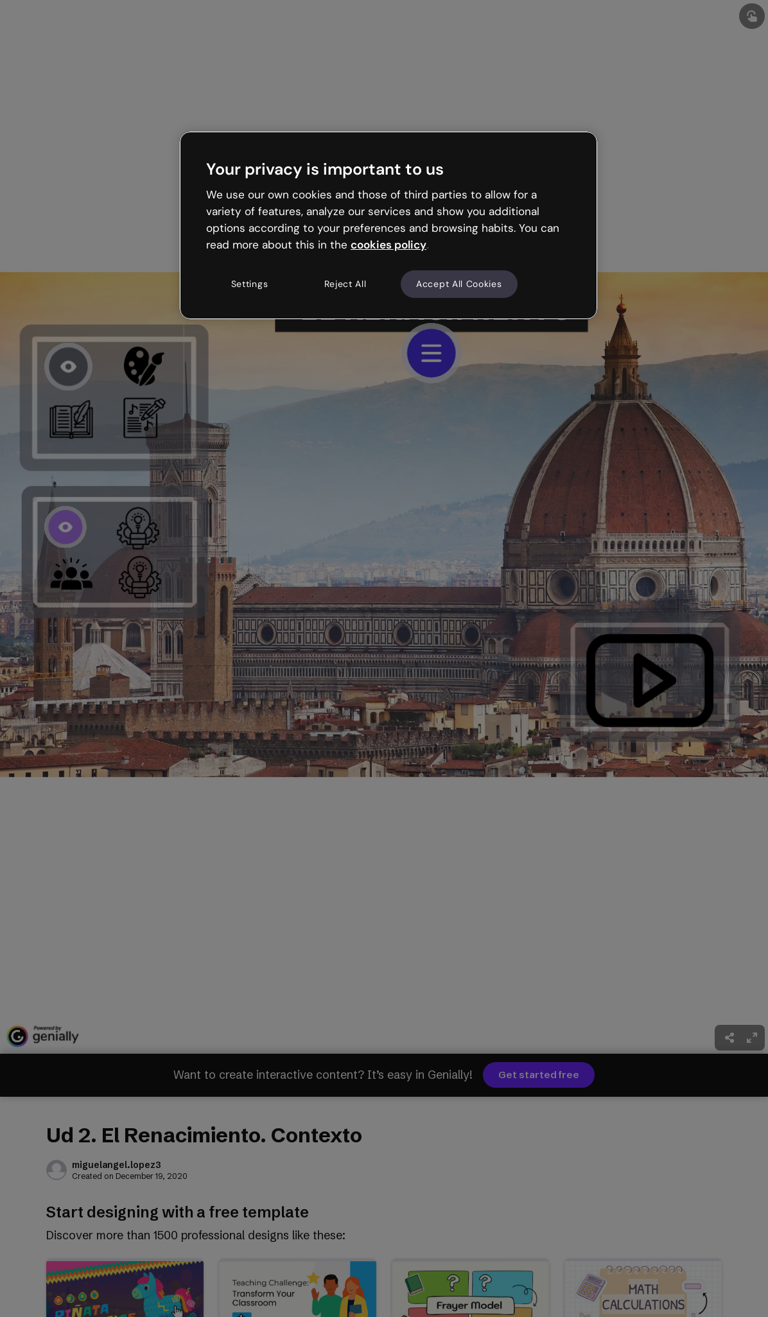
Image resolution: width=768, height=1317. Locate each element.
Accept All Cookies (459, 284)
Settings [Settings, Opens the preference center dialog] (249, 284)
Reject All (345, 284)
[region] (388, 225)
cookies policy (388, 245)
